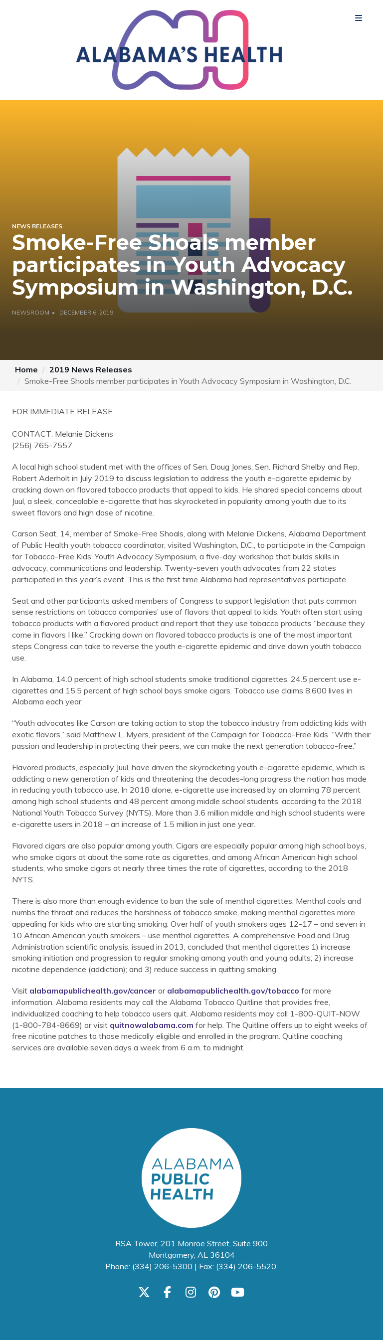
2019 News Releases (90, 369)
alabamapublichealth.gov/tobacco (233, 991)
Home (26, 369)
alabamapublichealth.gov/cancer (92, 991)
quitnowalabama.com (151, 1025)
